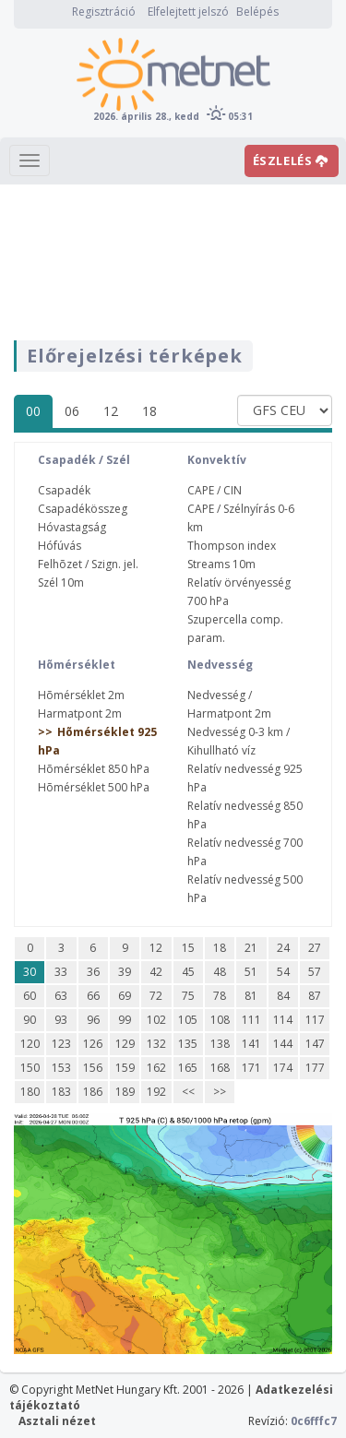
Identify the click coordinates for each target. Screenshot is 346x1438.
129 (125, 1044)
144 (282, 1044)
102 (156, 1020)
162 (156, 1068)
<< (188, 1091)
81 (251, 996)
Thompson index (231, 545)
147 (315, 1044)
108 (220, 1020)
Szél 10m (61, 582)
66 (93, 996)
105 (187, 1020)
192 (156, 1091)
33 (60, 972)
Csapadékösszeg (82, 509)
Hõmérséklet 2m (81, 695)
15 (188, 948)
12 (110, 411)
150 (30, 1068)
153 (61, 1068)
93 (60, 1020)
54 (283, 972)
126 (92, 1044)
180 (30, 1091)
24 (283, 948)
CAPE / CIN (214, 490)
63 (60, 996)
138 (220, 1044)
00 (33, 411)
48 (219, 972)
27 (314, 948)
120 (30, 1044)
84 (283, 996)
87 (314, 996)
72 (155, 996)
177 (315, 1068)
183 (61, 1091)
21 (251, 948)
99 (124, 1020)
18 (149, 411)
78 (219, 996)
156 (92, 1068)
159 (125, 1068)
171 (251, 1068)
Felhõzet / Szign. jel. (88, 564)
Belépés (257, 11)
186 (92, 1091)
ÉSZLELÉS (290, 160)
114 (282, 1020)
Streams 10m (221, 564)
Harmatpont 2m (80, 713)
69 (124, 996)
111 (251, 1020)
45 (188, 972)
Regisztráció (104, 11)
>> (219, 1091)
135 (187, 1044)
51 (251, 972)
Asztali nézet (57, 1421)
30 (29, 972)
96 (93, 1020)
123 (61, 1044)
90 (29, 1020)
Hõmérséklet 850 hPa (93, 769)
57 (314, 972)
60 (29, 996)
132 (156, 1044)
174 (282, 1068)
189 (125, 1091)
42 (155, 972)
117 (315, 1020)
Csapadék (64, 490)
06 (72, 411)
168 (220, 1068)
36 (93, 972)
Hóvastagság (72, 527)
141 (251, 1044)
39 (124, 972)
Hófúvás (59, 545)
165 (187, 1068)
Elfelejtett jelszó (188, 11)
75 (188, 996)
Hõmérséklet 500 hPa (93, 787)
